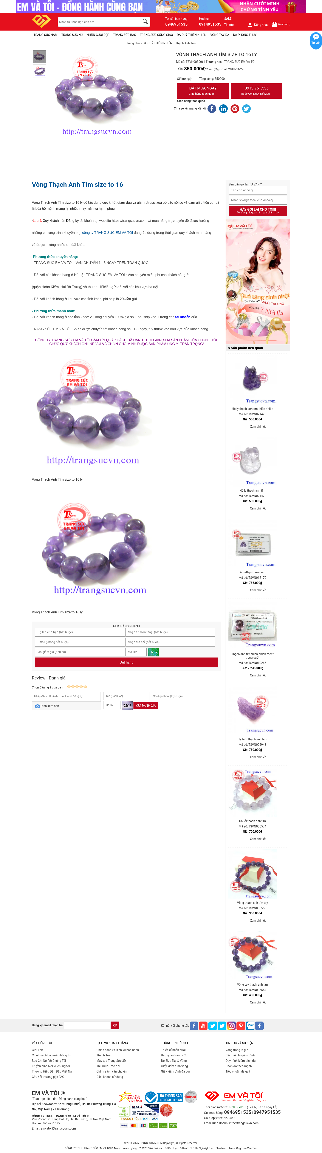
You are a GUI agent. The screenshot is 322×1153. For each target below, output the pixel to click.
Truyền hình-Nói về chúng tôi (51, 1066)
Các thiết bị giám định (240, 1055)
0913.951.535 (257, 91)
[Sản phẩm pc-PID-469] (258, 281)
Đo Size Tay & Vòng (174, 1060)
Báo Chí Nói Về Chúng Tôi (49, 1060)
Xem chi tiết (258, 426)
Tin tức (229, 24)
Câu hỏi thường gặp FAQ (48, 1077)
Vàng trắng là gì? (237, 1050)
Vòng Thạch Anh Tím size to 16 (77, 184)
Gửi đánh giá (146, 705)
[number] (194, 79)
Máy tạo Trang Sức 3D (111, 1060)
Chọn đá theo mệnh (239, 1066)
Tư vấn (315, 43)
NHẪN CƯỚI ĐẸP (98, 35)
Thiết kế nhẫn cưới (173, 1050)
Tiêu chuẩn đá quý (238, 1071)
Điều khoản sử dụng (109, 1077)
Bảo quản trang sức (174, 1055)
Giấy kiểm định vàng (174, 1066)
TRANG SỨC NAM (45, 35)
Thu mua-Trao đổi (108, 1066)
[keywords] (96, 22)
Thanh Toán (104, 1055)
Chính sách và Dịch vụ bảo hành (117, 1050)
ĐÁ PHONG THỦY (245, 35)
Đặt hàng (126, 662)
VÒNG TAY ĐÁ (219, 35)
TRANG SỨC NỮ (72, 35)
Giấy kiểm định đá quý (175, 1071)
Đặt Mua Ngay (203, 91)
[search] (146, 22)
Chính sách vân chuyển (111, 1071)
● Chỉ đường (61, 1109)
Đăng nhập (258, 24)
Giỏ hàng (281, 24)
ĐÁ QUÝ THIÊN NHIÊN (191, 35)
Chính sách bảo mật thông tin (51, 1055)
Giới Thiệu (38, 1050)
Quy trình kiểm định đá (241, 1060)
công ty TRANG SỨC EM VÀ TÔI (107, 233)
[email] (87, 1025)
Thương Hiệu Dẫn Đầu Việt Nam (53, 1071)
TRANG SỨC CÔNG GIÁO (156, 35)
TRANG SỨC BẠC (124, 35)
